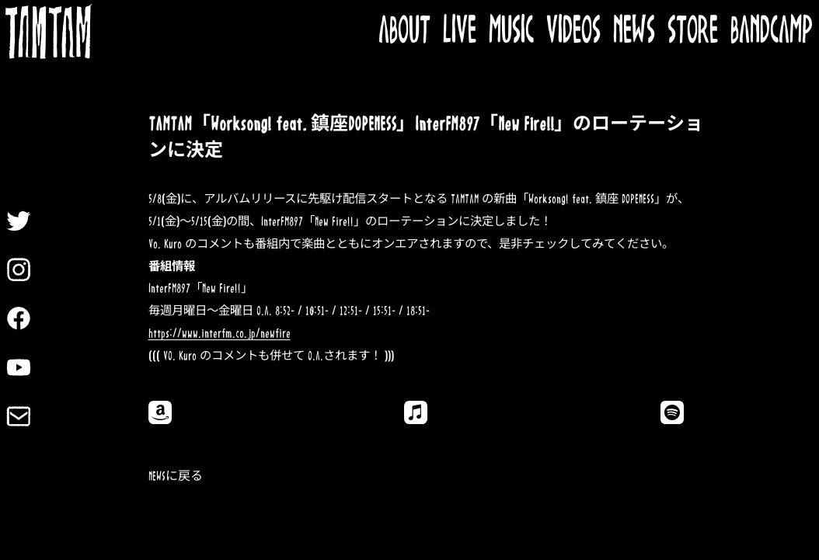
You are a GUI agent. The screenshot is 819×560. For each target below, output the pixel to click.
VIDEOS (573, 31)
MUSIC (511, 31)
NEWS (634, 31)
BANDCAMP (771, 31)
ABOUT (404, 31)
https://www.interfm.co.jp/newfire (219, 333)
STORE (692, 31)
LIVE (459, 31)
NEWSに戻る (175, 476)
